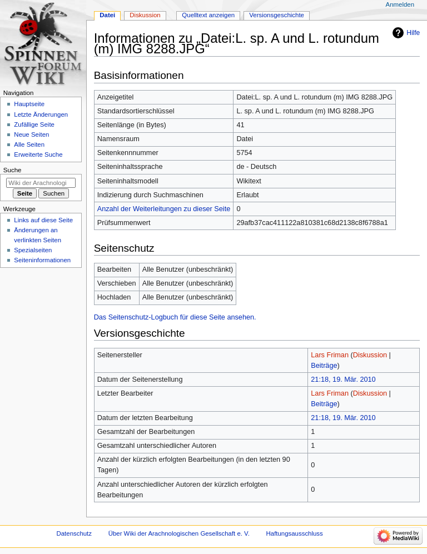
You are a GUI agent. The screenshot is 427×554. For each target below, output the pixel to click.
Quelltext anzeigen (208, 15)
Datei (107, 15)
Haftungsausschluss (294, 533)
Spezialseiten (33, 250)
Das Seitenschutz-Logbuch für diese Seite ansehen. (175, 317)
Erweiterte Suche (38, 154)
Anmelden (400, 4)
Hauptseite (29, 104)
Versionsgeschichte (276, 15)
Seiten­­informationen (42, 260)
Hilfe (413, 33)
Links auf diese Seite (43, 220)
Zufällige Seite (34, 124)
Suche (12, 170)
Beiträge (324, 366)
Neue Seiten (31, 134)
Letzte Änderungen (41, 114)
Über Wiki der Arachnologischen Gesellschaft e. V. (179, 533)
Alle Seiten (29, 144)
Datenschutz (74, 533)
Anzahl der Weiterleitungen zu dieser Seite (164, 209)
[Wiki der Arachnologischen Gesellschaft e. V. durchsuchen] (41, 183)
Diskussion (370, 355)
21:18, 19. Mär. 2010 (343, 379)
